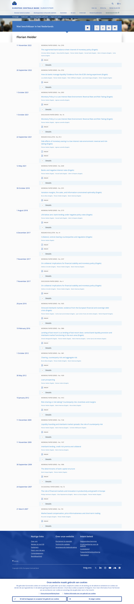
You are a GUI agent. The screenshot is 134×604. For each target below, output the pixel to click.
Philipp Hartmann (46, 494)
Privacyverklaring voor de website (89, 545)
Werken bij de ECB (114, 8)
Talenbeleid (84, 555)
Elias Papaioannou (62, 494)
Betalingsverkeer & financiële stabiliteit (45, 13)
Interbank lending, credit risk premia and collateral (61, 446)
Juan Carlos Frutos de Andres (84, 314)
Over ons (94, 8)
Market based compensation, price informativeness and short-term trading (70, 513)
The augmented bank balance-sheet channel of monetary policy (66, 49)
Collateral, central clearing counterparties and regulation (63, 237)
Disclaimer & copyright (64, 541)
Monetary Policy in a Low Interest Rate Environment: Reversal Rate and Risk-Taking (73, 97)
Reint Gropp (44, 472)
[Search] (102, 3)
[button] (116, 3)
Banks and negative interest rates (54, 170)
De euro (73, 13)
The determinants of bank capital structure (58, 469)
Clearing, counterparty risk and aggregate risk (59, 357)
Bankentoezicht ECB (113, 13)
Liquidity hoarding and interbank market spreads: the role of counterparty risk (72, 424)
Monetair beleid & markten (22, 13)
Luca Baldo (44, 78)
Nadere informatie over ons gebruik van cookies (80, 593)
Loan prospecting (48, 380)
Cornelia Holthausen (75, 427)
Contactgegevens (37, 553)
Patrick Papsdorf (103, 314)
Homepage (15, 17)
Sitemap (16, 561)
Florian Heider (74, 53)
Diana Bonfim (60, 53)
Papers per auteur (56, 17)
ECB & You (103, 8)
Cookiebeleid (84, 549)
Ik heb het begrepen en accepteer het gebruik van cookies (39, 599)
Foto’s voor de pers (38, 550)
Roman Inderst (59, 383)
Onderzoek (82, 13)
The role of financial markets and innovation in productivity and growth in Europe (73, 491)
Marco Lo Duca (78, 494)
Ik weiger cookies (94, 599)
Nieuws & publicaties (96, 13)
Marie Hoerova (72, 196)
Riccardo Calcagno (46, 517)
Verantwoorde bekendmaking (66, 547)
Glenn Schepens (102, 53)
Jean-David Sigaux (87, 78)
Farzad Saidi (87, 53)
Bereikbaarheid (36, 556)
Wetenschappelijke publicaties (39, 17)
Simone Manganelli (46, 338)
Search (112, 3)
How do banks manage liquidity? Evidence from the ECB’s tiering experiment (71, 74)
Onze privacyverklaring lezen (50, 593)
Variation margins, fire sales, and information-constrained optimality (68, 192)
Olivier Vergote (103, 78)
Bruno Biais (44, 196)
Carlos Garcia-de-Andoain (62, 314)
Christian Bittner (46, 53)
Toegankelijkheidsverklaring (90, 552)
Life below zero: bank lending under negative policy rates (63, 215)
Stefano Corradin (46, 267)
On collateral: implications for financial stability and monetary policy (68, 263)
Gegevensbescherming (88, 541)
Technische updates (63, 544)
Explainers (34, 547)
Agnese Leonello (60, 100)
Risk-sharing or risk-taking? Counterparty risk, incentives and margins (68, 402)
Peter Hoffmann (72, 78)
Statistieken (63, 13)
